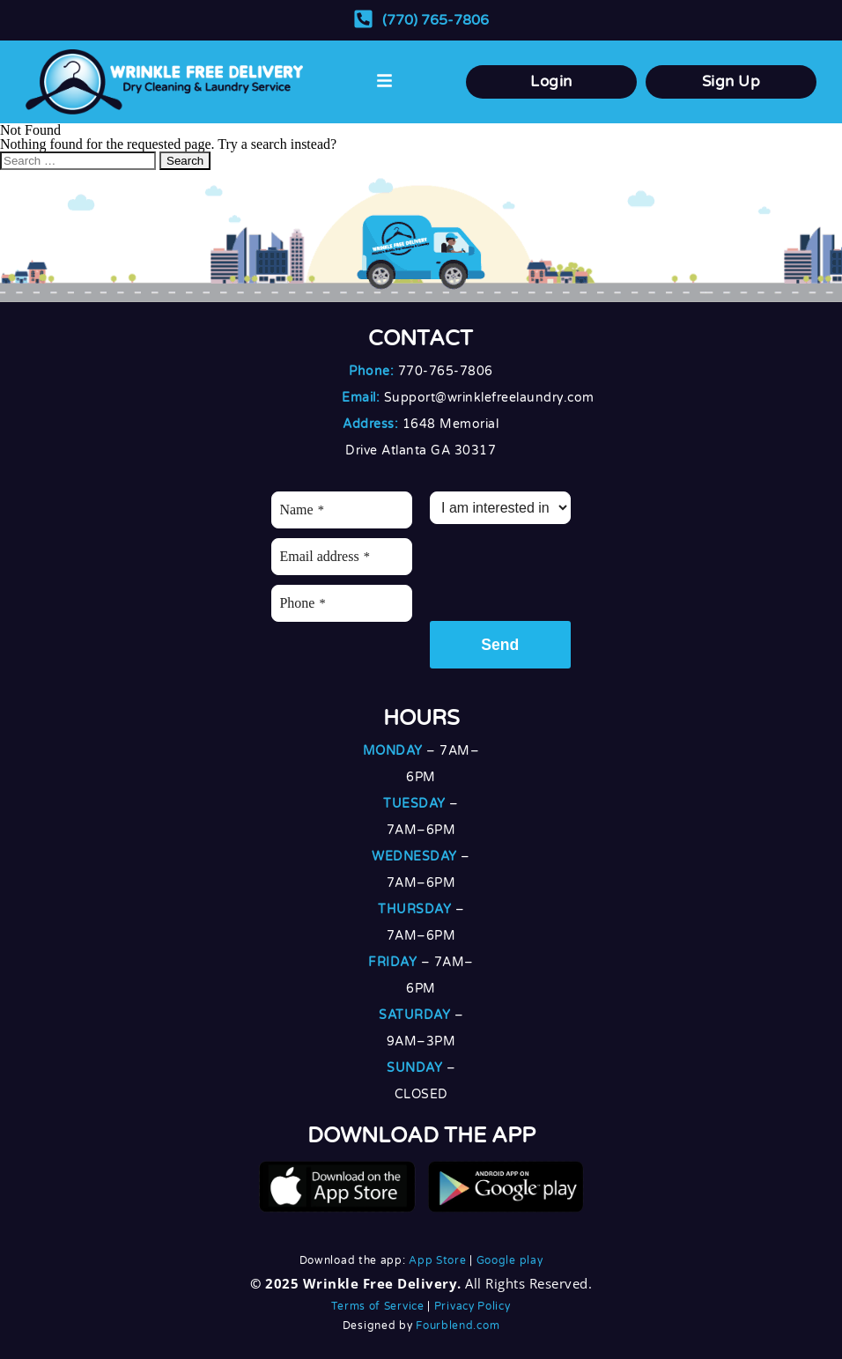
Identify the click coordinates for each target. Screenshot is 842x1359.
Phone (302, 602)
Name (301, 509)
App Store (437, 1260)
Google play (509, 1260)
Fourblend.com (457, 1325)
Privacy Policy (472, 1306)
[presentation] (564, 568)
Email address (324, 556)
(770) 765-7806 (435, 20)
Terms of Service (377, 1306)
